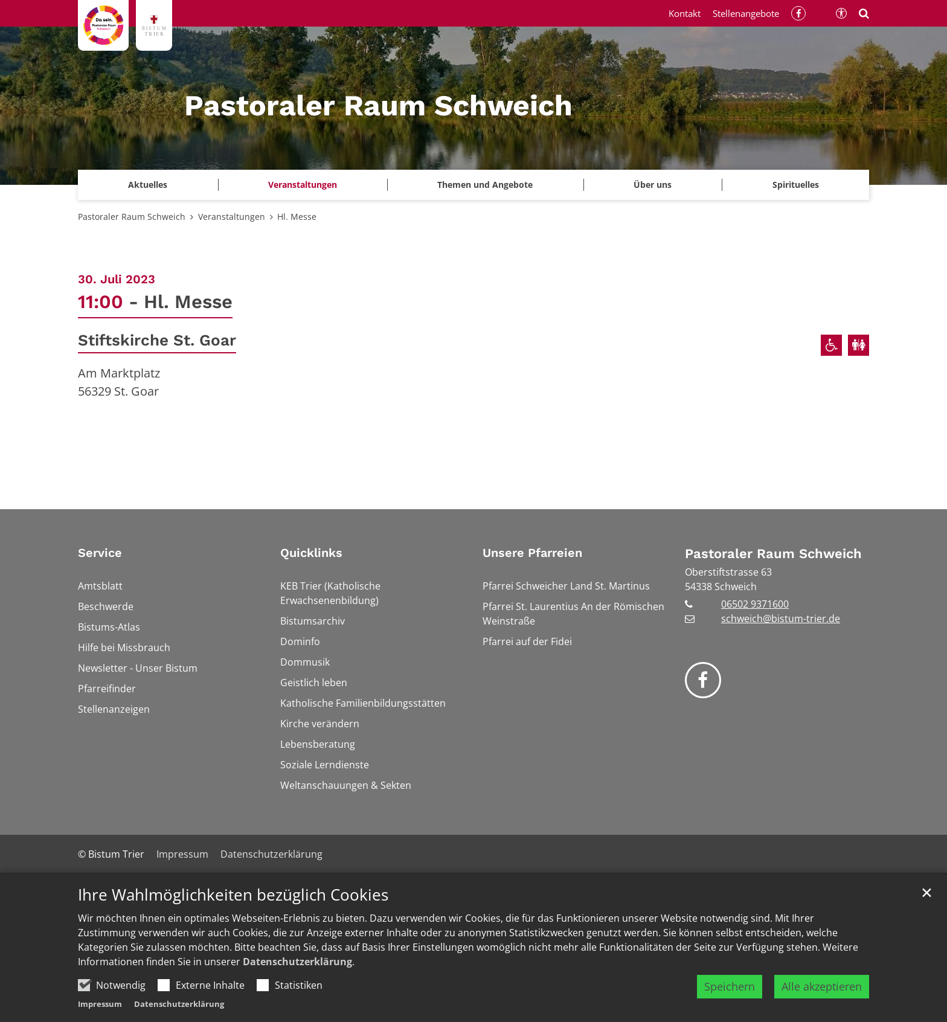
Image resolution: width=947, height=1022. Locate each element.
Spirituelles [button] (795, 184)
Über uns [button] (653, 184)
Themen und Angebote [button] (485, 184)
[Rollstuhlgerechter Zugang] (831, 345)
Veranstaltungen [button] (302, 184)
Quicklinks (311, 552)
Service (100, 552)
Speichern (729, 986)
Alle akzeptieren (822, 986)
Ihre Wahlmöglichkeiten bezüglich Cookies (233, 895)
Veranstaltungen (231, 216)
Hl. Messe (296, 216)
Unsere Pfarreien (532, 552)
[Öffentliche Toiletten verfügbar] (858, 345)
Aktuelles (147, 184)
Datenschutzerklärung (297, 961)
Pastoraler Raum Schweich (131, 216)
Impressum (100, 1003)
